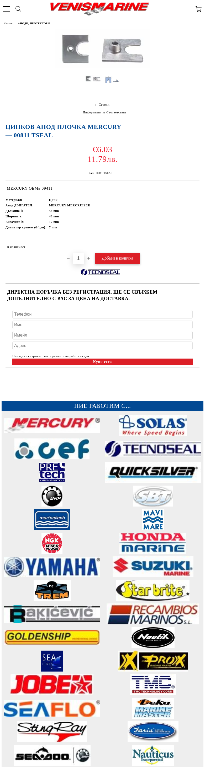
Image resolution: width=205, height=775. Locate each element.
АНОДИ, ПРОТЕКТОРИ (34, 23)
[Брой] (78, 258)
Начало (8, 23)
